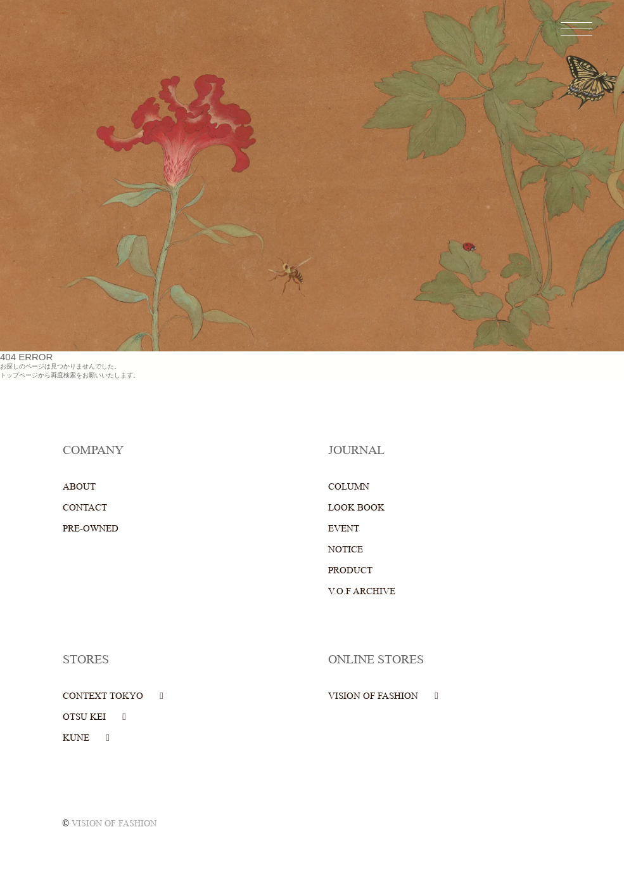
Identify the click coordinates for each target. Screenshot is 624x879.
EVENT (343, 528)
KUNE (76, 737)
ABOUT (79, 486)
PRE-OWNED (90, 528)
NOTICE (345, 549)
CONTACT (85, 507)
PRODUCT (350, 570)
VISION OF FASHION (373, 696)
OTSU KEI (84, 717)
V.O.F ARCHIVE (361, 591)
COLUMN (348, 486)
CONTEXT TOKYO (103, 696)
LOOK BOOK (356, 507)
